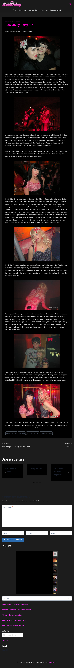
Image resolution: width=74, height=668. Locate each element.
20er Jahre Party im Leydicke (59, 472)
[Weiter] (68, 472)
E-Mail (30, 533)
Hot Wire (22, 433)
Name (6, 533)
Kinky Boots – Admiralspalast (13, 625)
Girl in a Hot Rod (11, 433)
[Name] (13, 533)
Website (54, 533)
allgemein (8, 21)
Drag (25, 10)
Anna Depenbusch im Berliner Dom (15, 604)
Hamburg (53, 10)
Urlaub (59, 10)
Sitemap (5, 640)
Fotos (14, 10)
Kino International (32, 433)
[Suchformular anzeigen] (70, 4)
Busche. (55, 445)
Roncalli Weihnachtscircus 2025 (14, 620)
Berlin (47, 10)
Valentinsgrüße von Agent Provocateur (18, 445)
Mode (42, 10)
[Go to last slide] (6, 472)
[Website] (61, 533)
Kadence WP (52, 662)
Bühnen (20, 10)
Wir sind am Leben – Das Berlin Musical (16, 610)
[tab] (33, 482)
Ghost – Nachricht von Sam (12, 615)
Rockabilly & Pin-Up (19, 21)
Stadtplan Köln (36, 469)
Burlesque (31, 10)
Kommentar (8, 507)
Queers (37, 10)
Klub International (46, 433)
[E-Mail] (37, 533)
